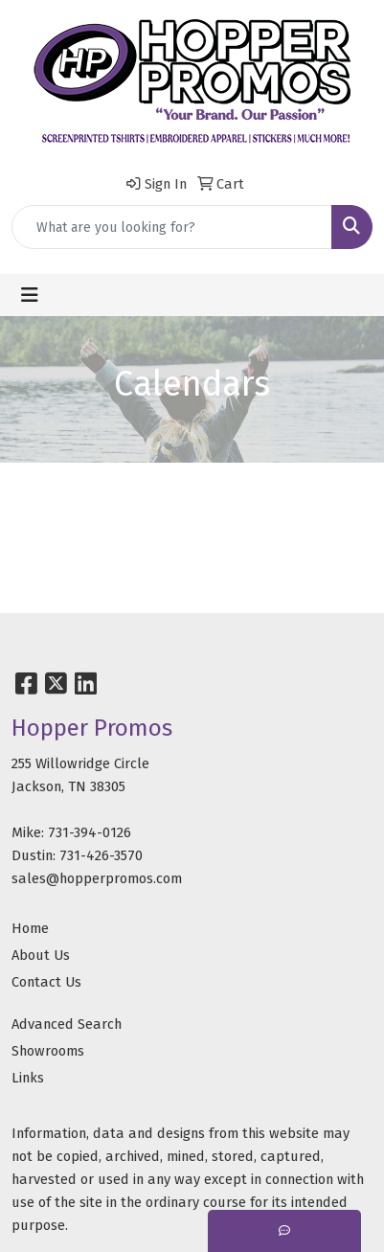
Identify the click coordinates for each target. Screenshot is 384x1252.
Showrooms (47, 1050)
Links (27, 1077)
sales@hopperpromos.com (96, 878)
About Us (40, 955)
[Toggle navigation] (30, 295)
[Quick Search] (171, 227)
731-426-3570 (101, 855)
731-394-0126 (89, 832)
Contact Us (46, 981)
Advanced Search (66, 1024)
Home (30, 928)
